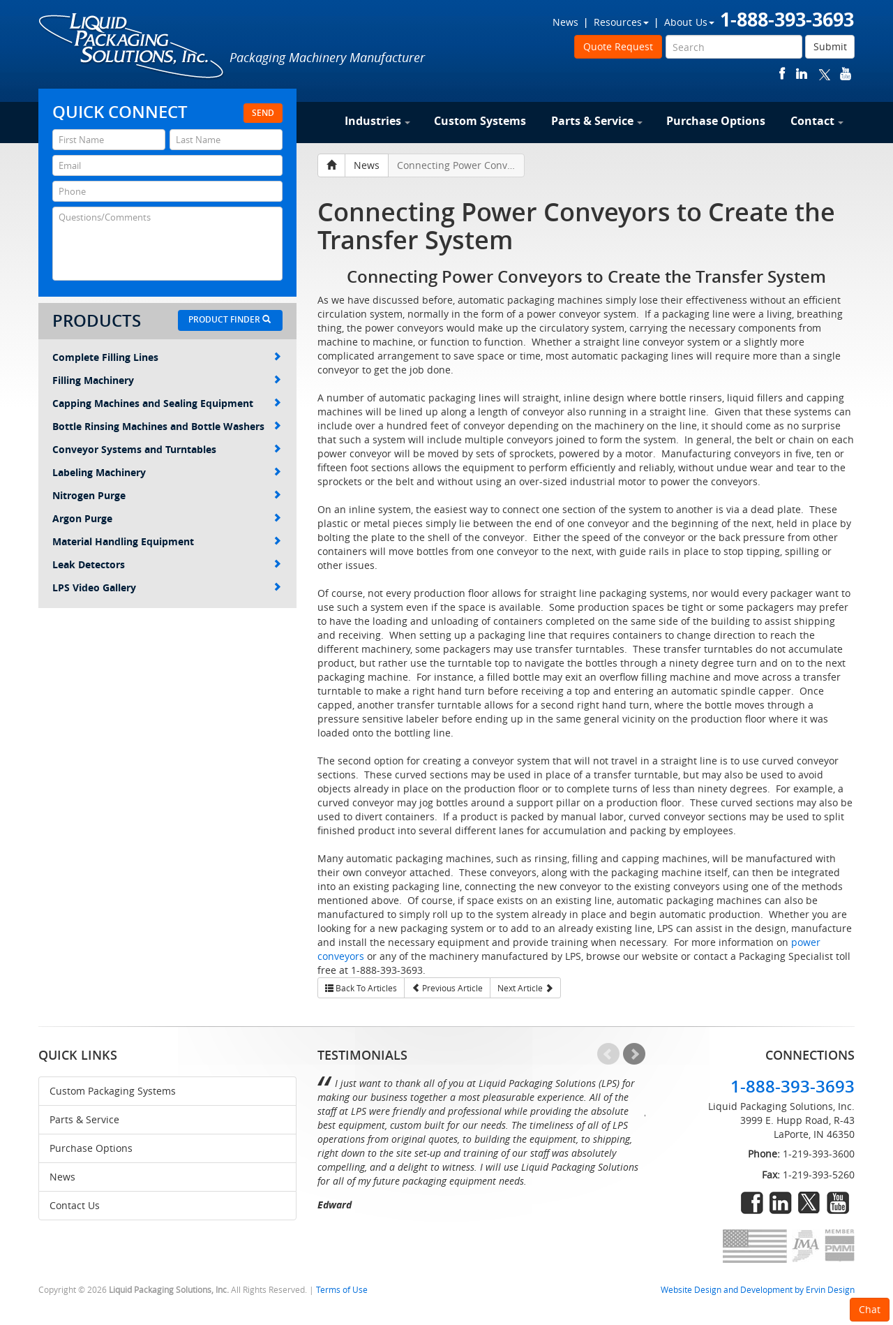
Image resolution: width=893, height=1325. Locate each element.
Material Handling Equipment (166, 541)
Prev (608, 1054)
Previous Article (447, 987)
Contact (816, 120)
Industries (377, 120)
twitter (824, 73)
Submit (830, 46)
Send (263, 113)
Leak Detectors (166, 564)
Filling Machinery (166, 380)
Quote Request (618, 46)
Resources (621, 22)
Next (634, 1054)
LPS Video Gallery (166, 587)
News (565, 22)
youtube (845, 73)
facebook (782, 73)
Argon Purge (166, 518)
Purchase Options (715, 120)
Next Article (525, 987)
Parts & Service (597, 120)
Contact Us (75, 1205)
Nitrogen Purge (166, 495)
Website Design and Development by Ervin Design (758, 1290)
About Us (689, 22)
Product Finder (229, 319)
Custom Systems (480, 120)
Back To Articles (361, 987)
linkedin (801, 73)
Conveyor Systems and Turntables (166, 449)
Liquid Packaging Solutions (132, 46)
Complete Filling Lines (166, 357)
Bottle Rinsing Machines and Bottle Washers (166, 426)
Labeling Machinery (166, 472)
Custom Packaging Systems (113, 1090)
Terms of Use (342, 1290)
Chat (869, 1309)
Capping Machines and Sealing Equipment (166, 403)
